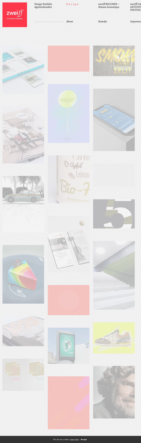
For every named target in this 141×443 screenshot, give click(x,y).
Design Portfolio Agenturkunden (43, 5)
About (69, 21)
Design (72, 3)
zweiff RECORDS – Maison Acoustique (108, 5)
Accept (84, 439)
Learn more (74, 439)
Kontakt (102, 21)
